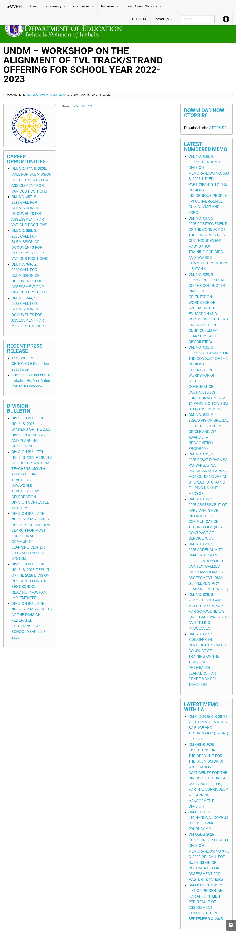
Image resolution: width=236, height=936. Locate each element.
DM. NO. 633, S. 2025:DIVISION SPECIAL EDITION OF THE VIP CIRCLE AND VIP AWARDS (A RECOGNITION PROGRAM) (209, 431)
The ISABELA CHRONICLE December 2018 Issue (30, 363)
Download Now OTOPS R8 (204, 113)
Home (32, 6)
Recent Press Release (25, 348)
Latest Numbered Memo (205, 146)
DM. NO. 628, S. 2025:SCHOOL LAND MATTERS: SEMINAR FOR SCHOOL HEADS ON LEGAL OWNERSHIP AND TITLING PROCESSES (209, 611)
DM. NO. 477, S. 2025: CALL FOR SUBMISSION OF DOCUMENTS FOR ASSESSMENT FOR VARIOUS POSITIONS (31, 180)
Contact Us (161, 19)
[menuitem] (14, 6)
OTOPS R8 (139, 19)
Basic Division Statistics (141, 6)
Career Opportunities (26, 159)
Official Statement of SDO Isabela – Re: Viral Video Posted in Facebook (31, 380)
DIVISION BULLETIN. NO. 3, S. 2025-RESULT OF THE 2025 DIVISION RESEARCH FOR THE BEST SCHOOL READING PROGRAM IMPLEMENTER (30, 581)
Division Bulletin (18, 408)
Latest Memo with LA (201, 707)
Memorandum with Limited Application (52, 95)
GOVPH (14, 6)
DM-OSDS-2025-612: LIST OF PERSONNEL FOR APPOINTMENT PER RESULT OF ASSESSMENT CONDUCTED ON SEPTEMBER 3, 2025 (206, 902)
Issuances (107, 6)
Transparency (52, 6)
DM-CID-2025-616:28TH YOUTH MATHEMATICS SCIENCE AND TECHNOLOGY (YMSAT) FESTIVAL (208, 728)
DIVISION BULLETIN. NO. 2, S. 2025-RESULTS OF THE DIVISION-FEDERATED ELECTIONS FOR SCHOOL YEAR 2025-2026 (31, 620)
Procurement (81, 6)
